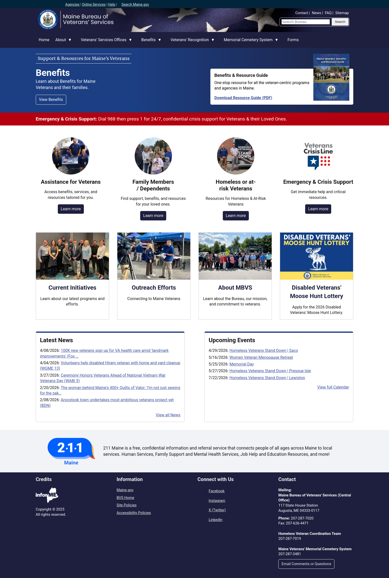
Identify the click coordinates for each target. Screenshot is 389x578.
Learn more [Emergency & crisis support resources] (318, 209)
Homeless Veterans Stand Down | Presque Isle (270, 370)
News (316, 13)
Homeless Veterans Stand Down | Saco (263, 350)
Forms (293, 39)
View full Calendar (333, 387)
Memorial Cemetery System (250, 42)
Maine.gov (125, 490)
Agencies (72, 4)
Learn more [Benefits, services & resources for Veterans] (71, 209)
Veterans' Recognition (191, 42)
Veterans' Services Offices (105, 42)
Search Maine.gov (135, 4)
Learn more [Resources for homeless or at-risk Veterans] (236, 215)
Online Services (94, 4)
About (62, 42)
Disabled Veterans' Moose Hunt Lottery (316, 292)
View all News (168, 415)
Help (111, 4)
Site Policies (126, 505)
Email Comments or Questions (306, 564)
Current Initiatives (73, 287)
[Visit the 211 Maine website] (71, 451)
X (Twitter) (217, 510)
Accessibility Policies (134, 513)
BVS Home (125, 497)
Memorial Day (241, 364)
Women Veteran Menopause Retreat (261, 357)
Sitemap (342, 13)
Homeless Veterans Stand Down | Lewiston (267, 377)
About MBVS (235, 287)
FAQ (328, 13)
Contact (301, 13)
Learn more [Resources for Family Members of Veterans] (153, 215)
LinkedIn (215, 519)
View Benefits (51, 99)
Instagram (217, 500)
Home (44, 39)
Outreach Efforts (154, 287)
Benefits (150, 42)
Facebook (217, 491)
